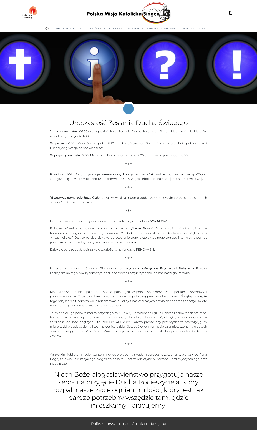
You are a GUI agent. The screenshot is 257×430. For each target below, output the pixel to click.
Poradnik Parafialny (177, 28)
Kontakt (205, 28)
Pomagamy (133, 28)
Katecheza (112, 28)
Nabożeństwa (64, 28)
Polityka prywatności (110, 423)
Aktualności (89, 28)
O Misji (151, 28)
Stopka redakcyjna (149, 423)
